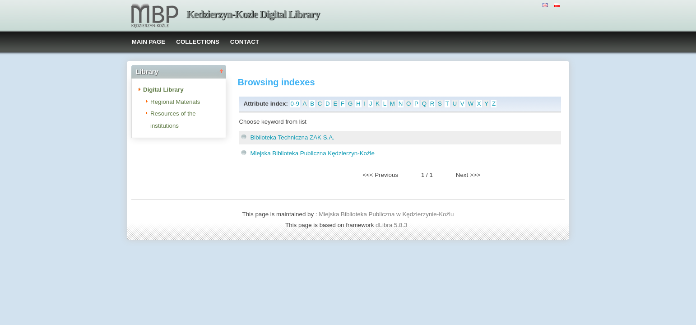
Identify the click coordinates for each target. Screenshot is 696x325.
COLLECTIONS (197, 41)
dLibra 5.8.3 (392, 225)
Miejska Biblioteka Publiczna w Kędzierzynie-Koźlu (386, 214)
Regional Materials (175, 101)
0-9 (295, 103)
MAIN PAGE (149, 41)
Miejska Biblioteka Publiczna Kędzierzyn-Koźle (312, 153)
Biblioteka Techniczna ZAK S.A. (292, 137)
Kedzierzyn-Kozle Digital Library (253, 14)
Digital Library (163, 89)
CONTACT (244, 41)
